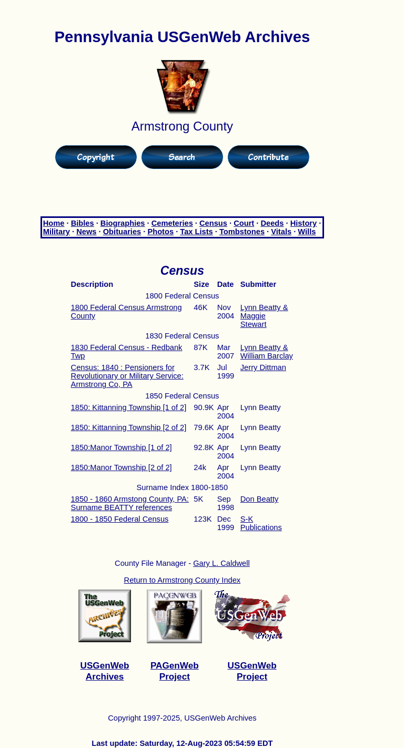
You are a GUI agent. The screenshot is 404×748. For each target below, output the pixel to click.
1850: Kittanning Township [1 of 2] (129, 407)
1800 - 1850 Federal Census (120, 519)
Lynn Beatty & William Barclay (266, 351)
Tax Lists (196, 231)
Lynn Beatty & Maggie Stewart (264, 315)
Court (244, 223)
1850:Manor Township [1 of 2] (121, 447)
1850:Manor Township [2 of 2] (121, 467)
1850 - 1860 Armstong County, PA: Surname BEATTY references (130, 503)
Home (54, 223)
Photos (160, 231)
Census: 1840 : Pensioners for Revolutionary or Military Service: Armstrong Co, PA (127, 375)
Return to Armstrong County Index (182, 580)
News (86, 231)
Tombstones (242, 231)
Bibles (82, 223)
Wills (307, 231)
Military (56, 231)
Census (213, 223)
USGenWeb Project (252, 671)
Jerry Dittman (263, 367)
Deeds (272, 223)
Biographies (122, 223)
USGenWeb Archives (104, 671)
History (303, 223)
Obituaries (122, 231)
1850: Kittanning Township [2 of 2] (129, 427)
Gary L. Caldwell (221, 563)
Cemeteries (172, 223)
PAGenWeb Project (174, 671)
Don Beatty (259, 499)
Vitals (281, 231)
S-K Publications (261, 523)
